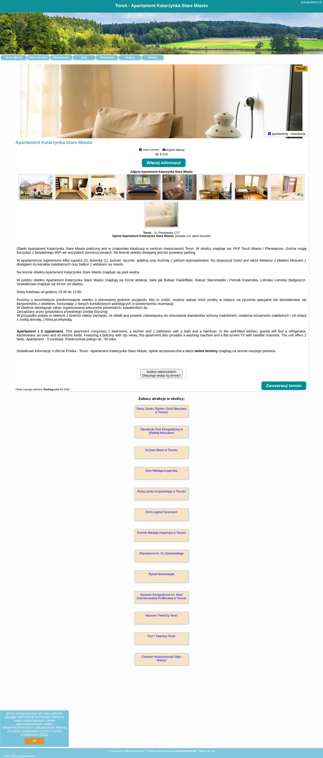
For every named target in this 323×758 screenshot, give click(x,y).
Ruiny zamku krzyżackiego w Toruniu (161, 491)
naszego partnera (262, 351)
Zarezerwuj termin (284, 385)
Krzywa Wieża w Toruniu (162, 450)
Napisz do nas (206, 750)
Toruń (301, 68)
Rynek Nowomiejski (162, 574)
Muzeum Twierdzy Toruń (161, 615)
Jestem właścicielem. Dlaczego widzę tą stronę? (161, 373)
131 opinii (192, 236)
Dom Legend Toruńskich (161, 512)
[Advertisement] (161, 711)
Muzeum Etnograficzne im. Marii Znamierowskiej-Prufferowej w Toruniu (161, 596)
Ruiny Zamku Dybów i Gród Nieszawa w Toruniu (161, 410)
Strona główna (13, 57)
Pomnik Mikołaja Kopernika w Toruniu (161, 533)
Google (10, 717)
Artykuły (153, 57)
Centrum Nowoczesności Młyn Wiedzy (161, 658)
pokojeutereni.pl (311, 2)
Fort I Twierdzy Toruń (161, 636)
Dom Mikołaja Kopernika (161, 471)
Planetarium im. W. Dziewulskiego (161, 553)
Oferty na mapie (38, 57)
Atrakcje (129, 57)
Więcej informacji (164, 162)
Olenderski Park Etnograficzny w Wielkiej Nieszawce (161, 431)
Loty (84, 57)
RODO (43, 734)
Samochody (107, 57)
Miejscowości (61, 57)
